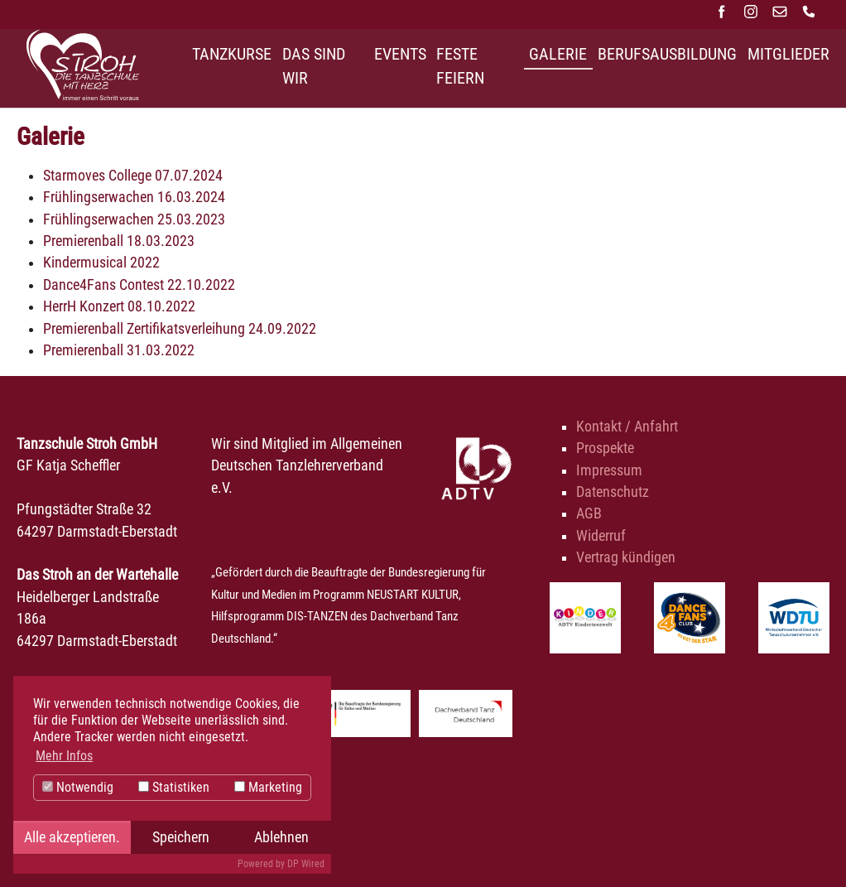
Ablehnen (281, 837)
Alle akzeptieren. (72, 837)
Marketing (268, 787)
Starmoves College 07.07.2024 (133, 175)
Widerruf (601, 536)
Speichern (180, 837)
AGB (589, 513)
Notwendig (77, 787)
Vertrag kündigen (625, 557)
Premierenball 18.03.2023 (119, 241)
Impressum (609, 470)
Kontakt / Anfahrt (627, 426)
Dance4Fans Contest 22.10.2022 (139, 285)
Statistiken (173, 787)
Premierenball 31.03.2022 (119, 350)
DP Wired (305, 864)
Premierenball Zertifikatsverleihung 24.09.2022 (179, 329)
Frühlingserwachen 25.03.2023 (134, 219)
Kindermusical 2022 (101, 262)
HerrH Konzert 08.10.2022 (119, 306)
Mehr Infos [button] (64, 756)
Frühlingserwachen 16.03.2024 (134, 197)
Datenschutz (612, 492)
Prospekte (605, 448)
